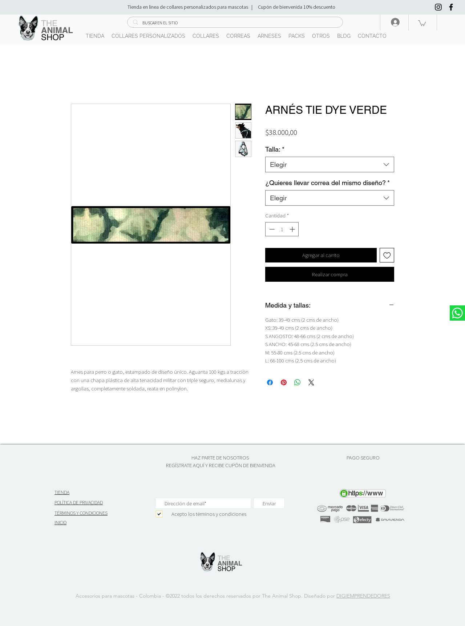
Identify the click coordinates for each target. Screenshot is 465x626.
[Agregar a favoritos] (387, 255)
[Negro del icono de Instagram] (438, 7)
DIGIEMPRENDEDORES (363, 596)
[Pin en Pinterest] (283, 382)
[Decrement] (271, 229)
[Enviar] (269, 503)
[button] (422, 23)
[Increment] (293, 229)
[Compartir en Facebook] (270, 382)
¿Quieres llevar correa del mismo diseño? (327, 182)
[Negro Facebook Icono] (451, 7)
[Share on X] (311, 382)
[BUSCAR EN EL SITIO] (234, 23)
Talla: (274, 149)
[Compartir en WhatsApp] (297, 382)
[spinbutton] (282, 229)
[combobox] (329, 164)
